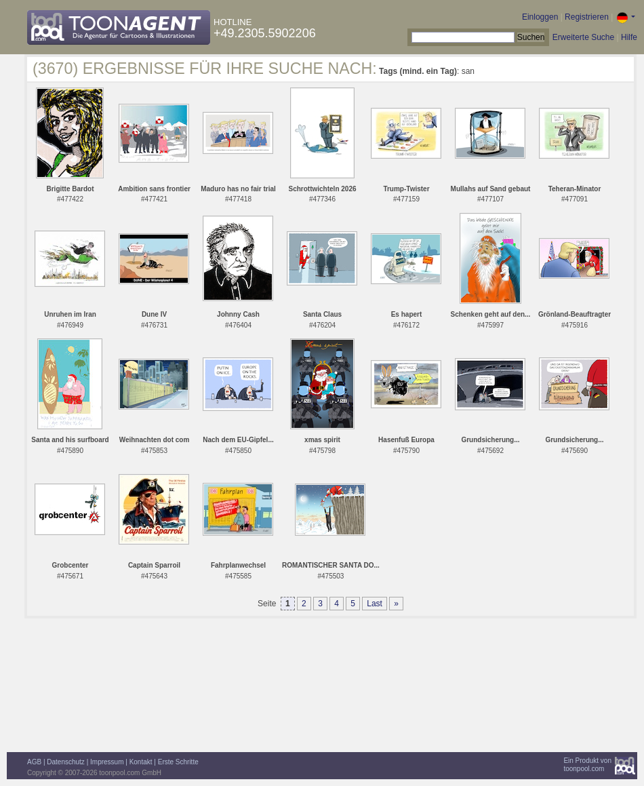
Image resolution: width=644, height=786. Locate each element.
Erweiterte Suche (583, 37)
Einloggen (540, 17)
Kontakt (141, 762)
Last (374, 603)
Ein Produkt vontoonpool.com (587, 764)
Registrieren (587, 17)
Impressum (106, 762)
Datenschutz (66, 762)
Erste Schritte (178, 762)
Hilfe (629, 37)
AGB (34, 762)
